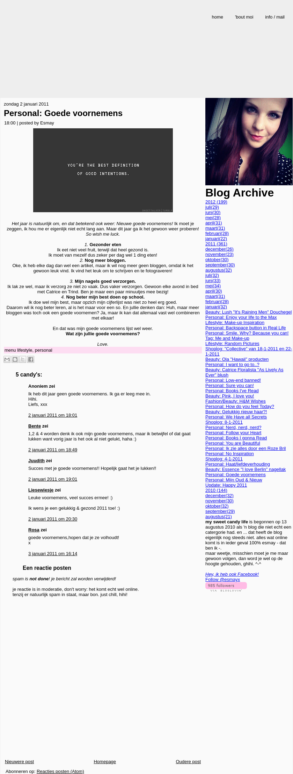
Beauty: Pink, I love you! (229, 396)
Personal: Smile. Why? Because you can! (246, 333)
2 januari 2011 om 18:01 (52, 415)
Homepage (105, 761)
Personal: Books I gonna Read (236, 437)
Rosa (33, 529)
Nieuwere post (19, 761)
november (219, 254)
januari (216, 238)
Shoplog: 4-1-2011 (224, 458)
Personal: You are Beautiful (232, 443)
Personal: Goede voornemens (63, 113)
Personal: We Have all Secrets (236, 417)
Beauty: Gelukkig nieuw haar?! (236, 411)
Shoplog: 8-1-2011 (224, 422)
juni (212, 212)
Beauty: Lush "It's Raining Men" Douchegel (248, 312)
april (213, 222)
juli (212, 207)
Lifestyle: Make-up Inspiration (234, 322)
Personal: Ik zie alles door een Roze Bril (245, 448)
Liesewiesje (40, 490)
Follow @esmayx (222, 579)
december (219, 249)
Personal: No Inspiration (229, 453)
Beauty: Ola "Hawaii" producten (237, 359)
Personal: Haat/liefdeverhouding (237, 464)
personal (43, 350)
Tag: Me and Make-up (227, 338)
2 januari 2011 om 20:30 (52, 519)
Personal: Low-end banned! (233, 380)
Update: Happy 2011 (226, 485)
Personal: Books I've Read (232, 390)
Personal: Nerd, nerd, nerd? (233, 427)
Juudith (36, 460)
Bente (34, 426)
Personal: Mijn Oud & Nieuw (233, 479)
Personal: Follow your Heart (233, 432)
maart (215, 228)
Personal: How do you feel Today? (239, 406)
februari (217, 233)
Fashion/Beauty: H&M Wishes (235, 401)
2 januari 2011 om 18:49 (52, 449)
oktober (217, 259)
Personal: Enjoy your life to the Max (241, 317)
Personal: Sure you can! (229, 385)
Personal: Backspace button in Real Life (245, 327)
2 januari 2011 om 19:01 (52, 479)
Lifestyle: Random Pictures (232, 343)
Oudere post (188, 761)
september (220, 264)
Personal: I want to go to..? (232, 364)
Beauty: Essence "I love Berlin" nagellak (245, 469)
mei (213, 217)
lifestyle (24, 350)
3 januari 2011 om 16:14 (52, 553)
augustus (218, 270)
